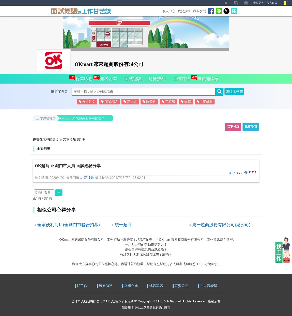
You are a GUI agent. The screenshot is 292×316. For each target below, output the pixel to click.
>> (58, 192)
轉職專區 (156, 286)
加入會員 (272, 2)
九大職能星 (208, 286)
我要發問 (199, 11)
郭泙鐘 (89, 177)
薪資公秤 (181, 286)
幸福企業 (131, 286)
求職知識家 (207, 77)
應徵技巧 (157, 78)
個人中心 (168, 11)
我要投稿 (184, 11)
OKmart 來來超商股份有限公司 (82, 118)
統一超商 (123, 224)
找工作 (82, 286)
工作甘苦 (181, 78)
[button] (234, 91)
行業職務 (83, 77)
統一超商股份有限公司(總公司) (221, 224)
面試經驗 (132, 78)
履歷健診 (106, 286)
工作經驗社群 (46, 118)
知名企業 (107, 77)
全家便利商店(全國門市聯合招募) (68, 224)
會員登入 (258, 2)
